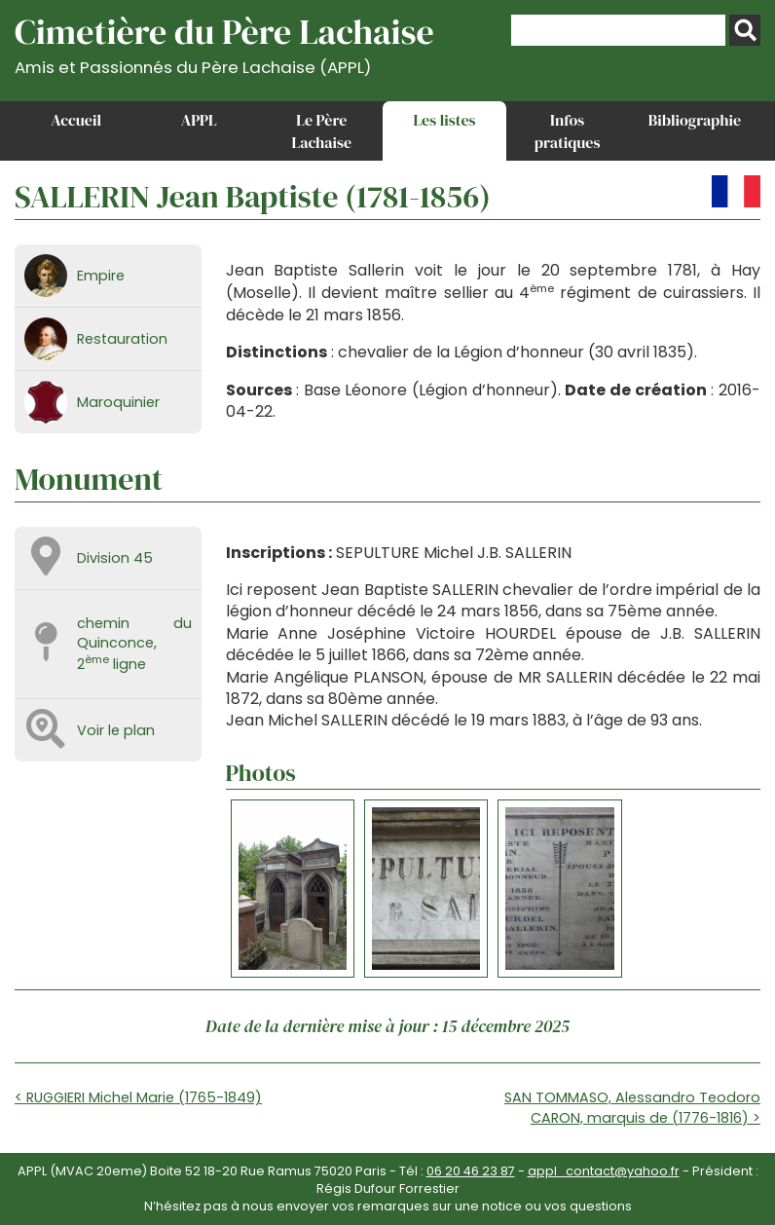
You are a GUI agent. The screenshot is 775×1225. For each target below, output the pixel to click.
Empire (101, 275)
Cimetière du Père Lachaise (224, 42)
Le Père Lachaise (322, 130)
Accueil (76, 119)
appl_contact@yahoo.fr (604, 1171)
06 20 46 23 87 (470, 1171)
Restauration (122, 339)
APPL (199, 119)
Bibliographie (694, 119)
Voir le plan (116, 730)
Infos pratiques (568, 130)
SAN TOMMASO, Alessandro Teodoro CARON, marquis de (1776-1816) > (632, 1107)
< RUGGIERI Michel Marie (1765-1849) (138, 1097)
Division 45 (115, 558)
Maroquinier (118, 402)
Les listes (444, 119)
